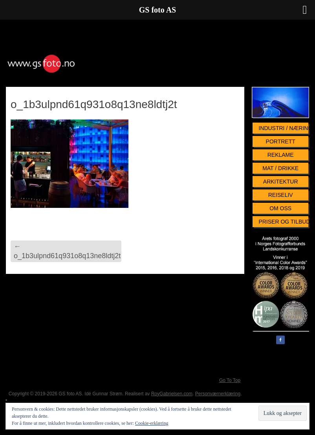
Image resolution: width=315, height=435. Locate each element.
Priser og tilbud (283, 221)
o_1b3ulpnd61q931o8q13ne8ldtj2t (67, 250)
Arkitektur (280, 181)
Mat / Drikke (280, 168)
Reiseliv (280, 195)
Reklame (280, 155)
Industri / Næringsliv (283, 128)
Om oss (280, 208)
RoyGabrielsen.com (171, 393)
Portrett (280, 141)
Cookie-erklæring (151, 423)
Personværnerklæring (217, 393)
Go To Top (229, 380)
